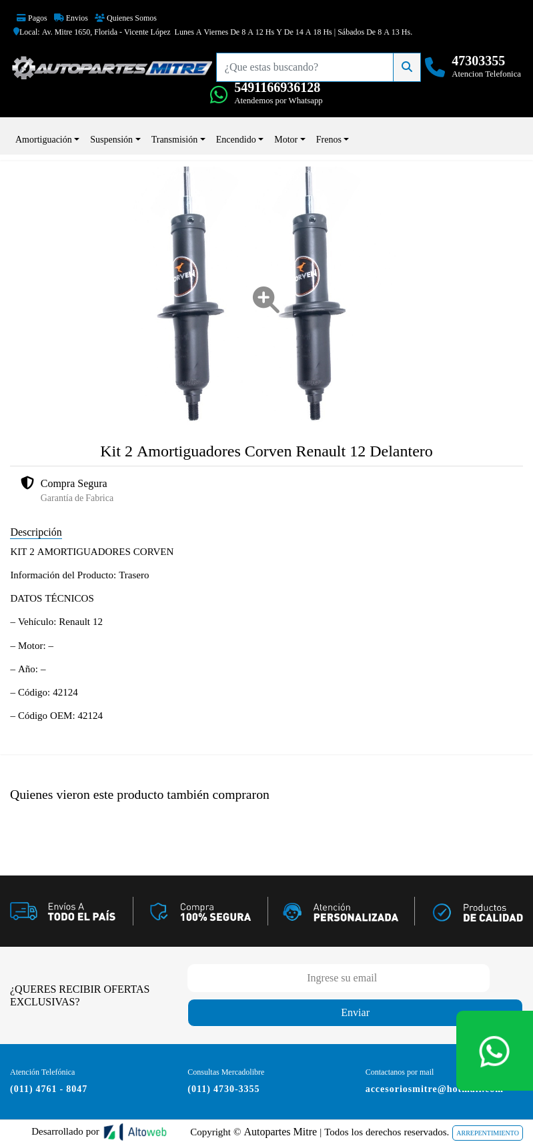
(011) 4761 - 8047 (48, 1088)
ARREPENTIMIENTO (487, 1133)
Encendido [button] (236, 139)
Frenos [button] (329, 139)
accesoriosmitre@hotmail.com (435, 1088)
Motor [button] (286, 139)
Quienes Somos (126, 18)
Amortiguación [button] (43, 139)
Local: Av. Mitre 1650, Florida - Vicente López (92, 32)
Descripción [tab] (35, 532)
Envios (71, 18)
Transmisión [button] (174, 139)
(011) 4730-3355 (223, 1088)
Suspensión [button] (111, 139)
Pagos (32, 18)
